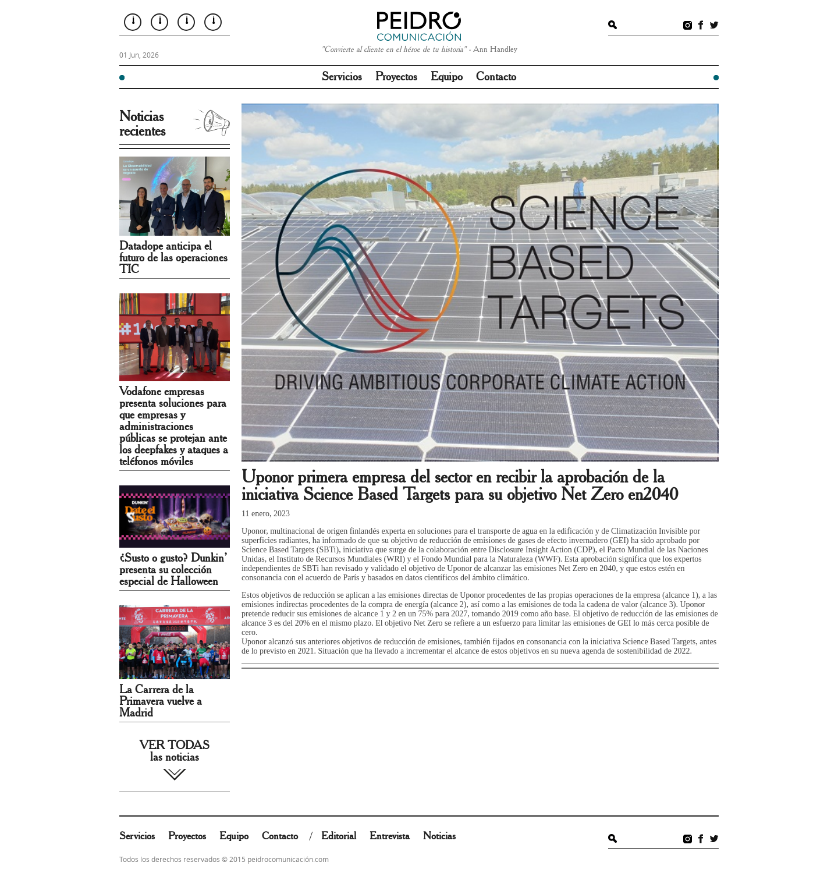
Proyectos (396, 77)
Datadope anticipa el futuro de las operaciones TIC (173, 257)
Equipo (447, 77)
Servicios (342, 77)
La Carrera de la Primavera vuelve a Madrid (160, 701)
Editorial (338, 836)
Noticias (439, 836)
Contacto (496, 77)
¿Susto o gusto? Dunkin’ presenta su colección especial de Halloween (173, 569)
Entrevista (390, 836)
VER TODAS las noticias (175, 751)
